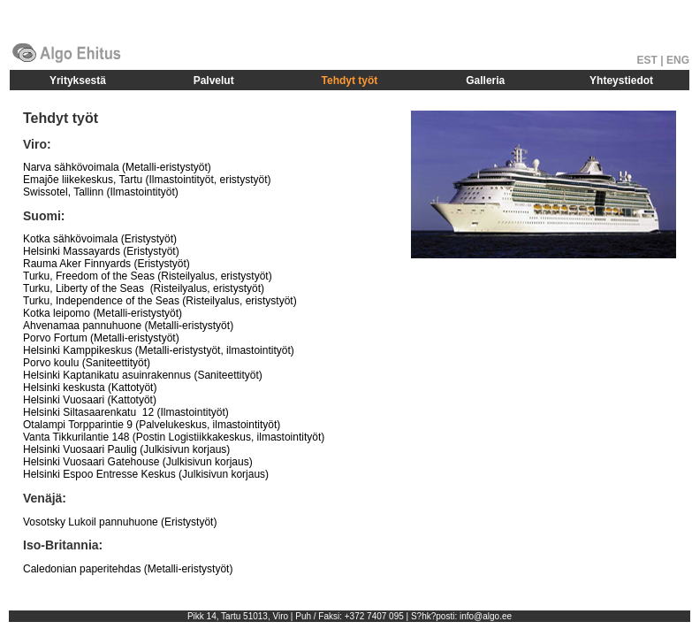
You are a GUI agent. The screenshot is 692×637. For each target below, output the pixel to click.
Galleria (485, 80)
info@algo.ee (486, 616)
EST (647, 60)
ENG (677, 60)
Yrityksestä (77, 80)
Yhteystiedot (621, 80)
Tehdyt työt (350, 80)
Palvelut (214, 80)
